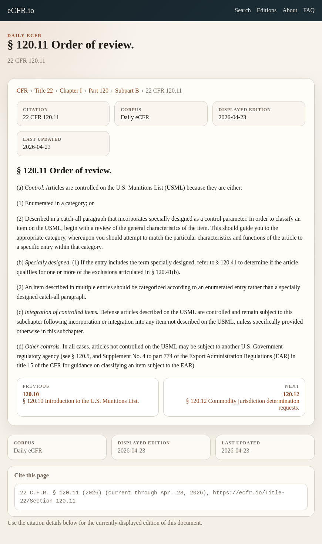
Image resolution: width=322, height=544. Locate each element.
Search (243, 10)
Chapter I (71, 90)
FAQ (309, 10)
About (289, 10)
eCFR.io (20, 10)
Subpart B (127, 90)
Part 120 (98, 90)
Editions (266, 10)
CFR (22, 90)
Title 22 (43, 90)
